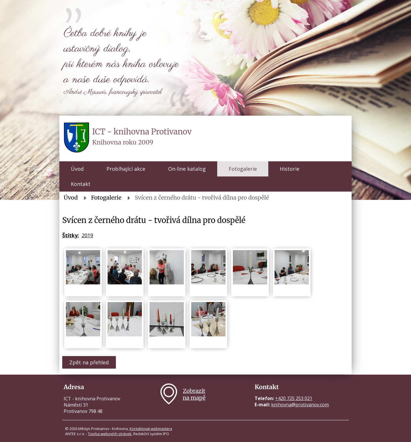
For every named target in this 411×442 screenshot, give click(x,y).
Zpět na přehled (89, 362)
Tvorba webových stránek (110, 433)
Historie (289, 168)
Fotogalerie (243, 168)
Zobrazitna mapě (194, 394)
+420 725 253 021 (293, 398)
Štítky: (70, 235)
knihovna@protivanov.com (300, 404)
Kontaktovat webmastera (151, 428)
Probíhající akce (125, 168)
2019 (87, 235)
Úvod (77, 168)
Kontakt (80, 183)
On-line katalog (187, 168)
